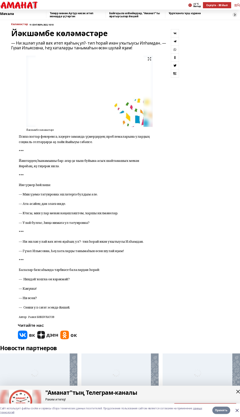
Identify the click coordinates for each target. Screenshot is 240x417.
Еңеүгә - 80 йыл (217, 5)
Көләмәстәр (19, 24)
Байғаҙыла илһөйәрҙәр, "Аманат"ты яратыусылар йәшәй (134, 15)
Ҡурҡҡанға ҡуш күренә (185, 13)
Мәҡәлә (7, 14)
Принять (221, 410)
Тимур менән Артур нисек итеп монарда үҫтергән (71, 15)
